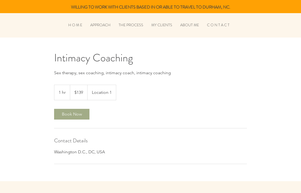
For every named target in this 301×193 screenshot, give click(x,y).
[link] (71, 114)
